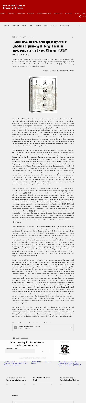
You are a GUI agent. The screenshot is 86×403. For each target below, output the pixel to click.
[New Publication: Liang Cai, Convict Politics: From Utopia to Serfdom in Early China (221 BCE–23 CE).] (70, 368)
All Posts (6, 25)
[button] (80, 25)
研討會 (24, 25)
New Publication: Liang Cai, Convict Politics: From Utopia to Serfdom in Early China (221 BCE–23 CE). (69, 379)
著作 (31, 25)
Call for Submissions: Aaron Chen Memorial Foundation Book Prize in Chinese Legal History (16, 379)
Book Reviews (24, 338)
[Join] (42, 351)
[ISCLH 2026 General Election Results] (43, 368)
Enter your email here (11, 348)
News (45, 25)
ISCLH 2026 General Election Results (41, 379)
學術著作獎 (15, 25)
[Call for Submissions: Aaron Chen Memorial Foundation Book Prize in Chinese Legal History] (16, 368)
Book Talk (53, 25)
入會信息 (38, 25)
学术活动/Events (64, 25)
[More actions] (73, 37)
